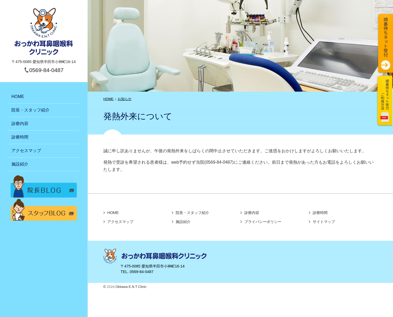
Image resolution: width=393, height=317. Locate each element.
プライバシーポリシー (262, 222)
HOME (17, 96)
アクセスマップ (26, 150)
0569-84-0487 (46, 70)
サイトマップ (324, 222)
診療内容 (19, 123)
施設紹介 (19, 164)
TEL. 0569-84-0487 (137, 272)
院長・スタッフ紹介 (30, 110)
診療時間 (19, 137)
